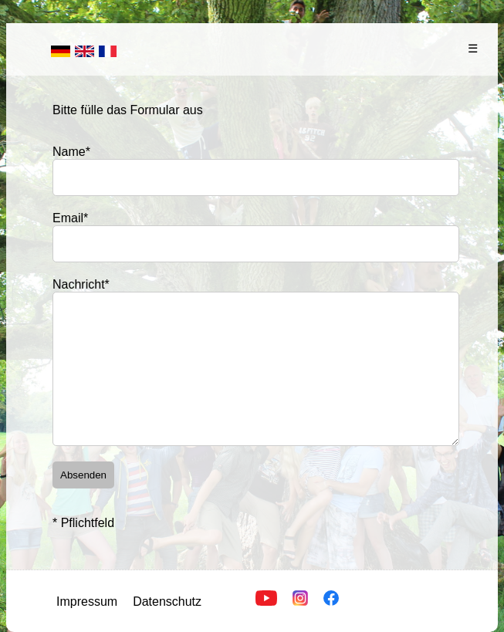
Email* (70, 218)
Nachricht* (81, 284)
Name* (71, 151)
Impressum (86, 601)
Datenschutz (167, 601)
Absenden (83, 475)
